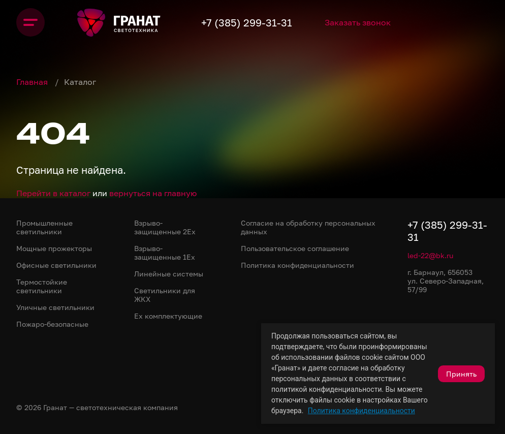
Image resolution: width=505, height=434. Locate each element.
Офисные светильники (56, 265)
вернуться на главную (153, 193)
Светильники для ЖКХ (164, 294)
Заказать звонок (358, 22)
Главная (33, 82)
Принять (461, 373)
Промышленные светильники (44, 227)
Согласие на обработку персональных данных (308, 227)
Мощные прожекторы (54, 248)
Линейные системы (168, 273)
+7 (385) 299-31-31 (246, 22)
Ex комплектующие (168, 316)
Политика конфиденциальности (361, 411)
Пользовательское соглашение (295, 248)
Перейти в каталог (53, 193)
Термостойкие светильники (41, 286)
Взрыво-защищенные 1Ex (164, 252)
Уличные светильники (55, 307)
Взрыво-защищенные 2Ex (165, 227)
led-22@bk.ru (430, 255)
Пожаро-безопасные (52, 324)
